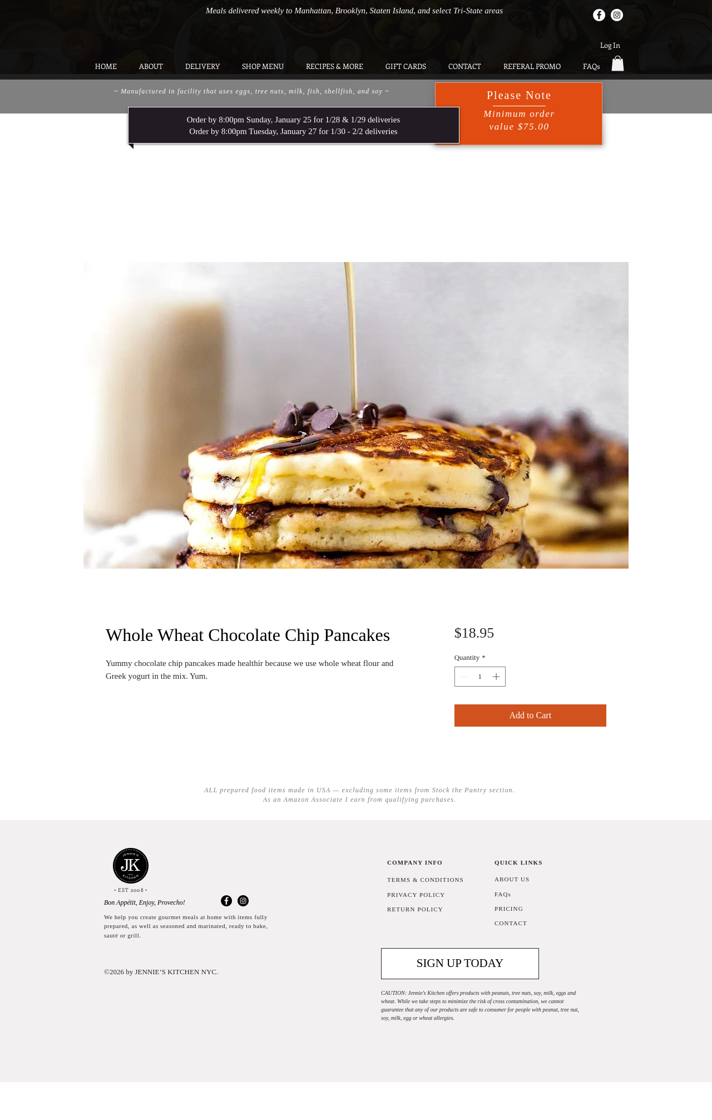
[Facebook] (599, 15)
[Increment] (497, 676)
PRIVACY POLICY (416, 894)
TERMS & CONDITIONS (425, 879)
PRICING (509, 908)
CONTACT (511, 923)
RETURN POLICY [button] (415, 909)
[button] (617, 63)
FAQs (503, 894)
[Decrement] (462, 676)
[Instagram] (617, 15)
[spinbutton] (480, 676)
